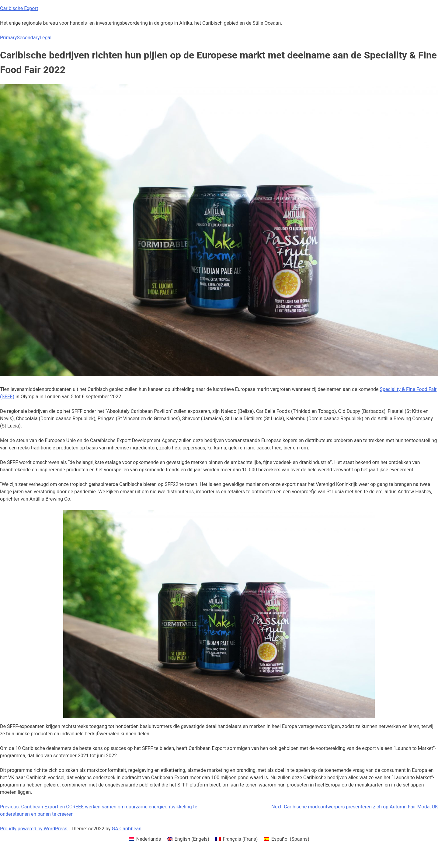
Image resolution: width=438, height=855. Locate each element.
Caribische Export (19, 8)
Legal (45, 37)
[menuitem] (145, 839)
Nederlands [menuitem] (148, 839)
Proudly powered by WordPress (34, 829)
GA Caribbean (126, 829)
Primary (8, 37)
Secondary (28, 37)
